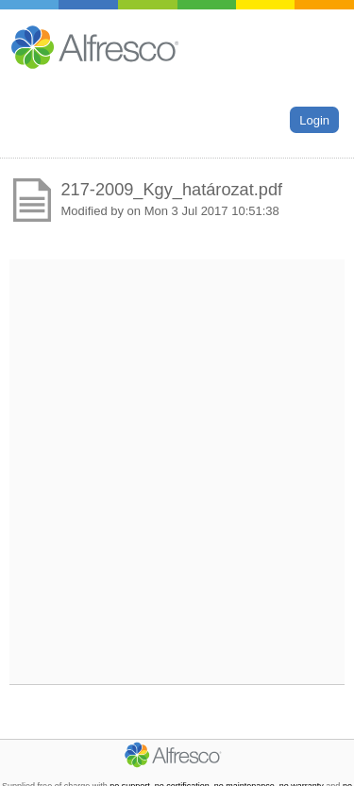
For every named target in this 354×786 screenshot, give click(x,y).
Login (314, 119)
